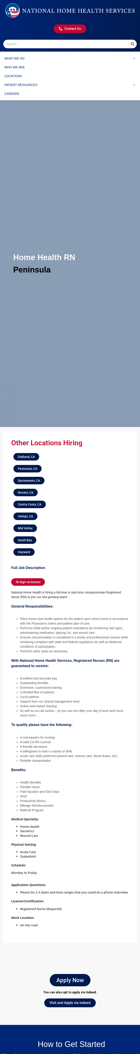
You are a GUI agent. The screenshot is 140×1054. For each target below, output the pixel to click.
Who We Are (14, 67)
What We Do (70, 58)
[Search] (132, 44)
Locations (13, 76)
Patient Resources (70, 84)
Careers (11, 93)
